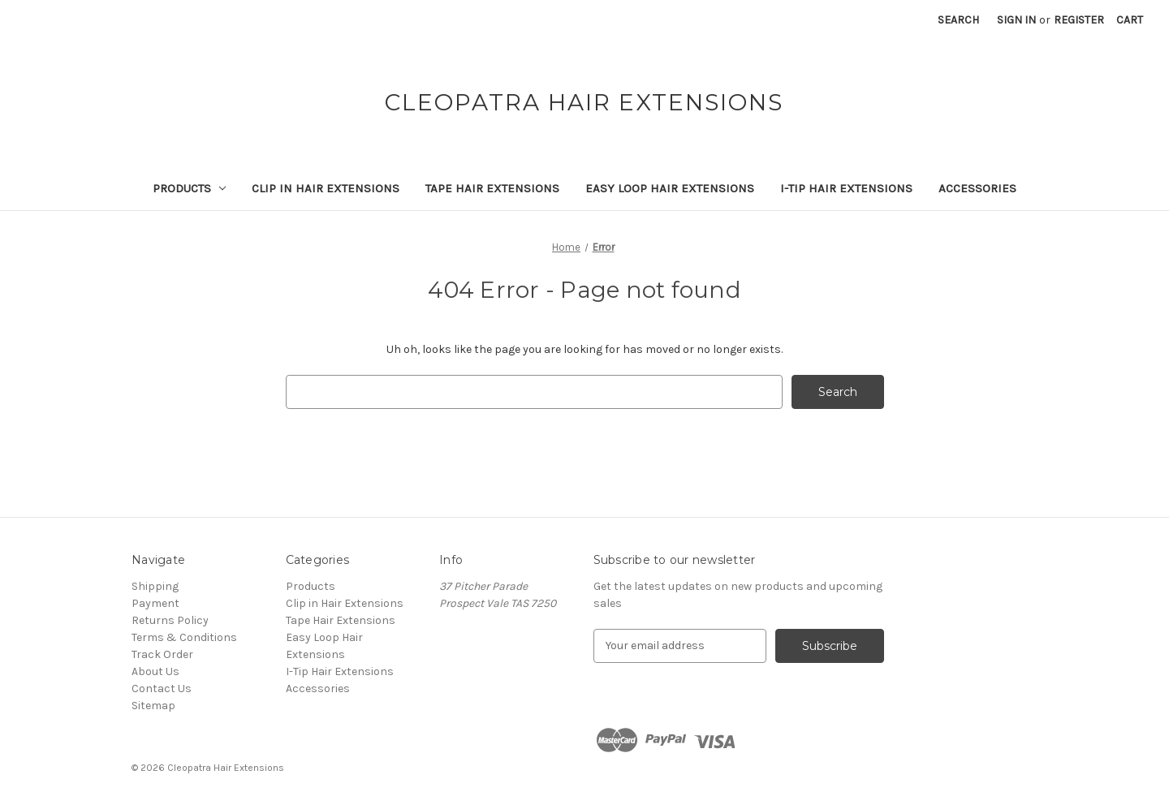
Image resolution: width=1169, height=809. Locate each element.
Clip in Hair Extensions (325, 188)
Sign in (1016, 20)
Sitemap (153, 705)
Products (189, 188)
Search (958, 20)
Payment (155, 603)
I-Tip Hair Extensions (846, 188)
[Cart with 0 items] (1129, 20)
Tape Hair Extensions (492, 188)
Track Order (162, 654)
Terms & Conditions (184, 637)
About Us (155, 671)
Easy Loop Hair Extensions (669, 188)
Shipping (155, 586)
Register (1079, 20)
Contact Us (162, 688)
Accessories (977, 188)
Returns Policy (170, 620)
